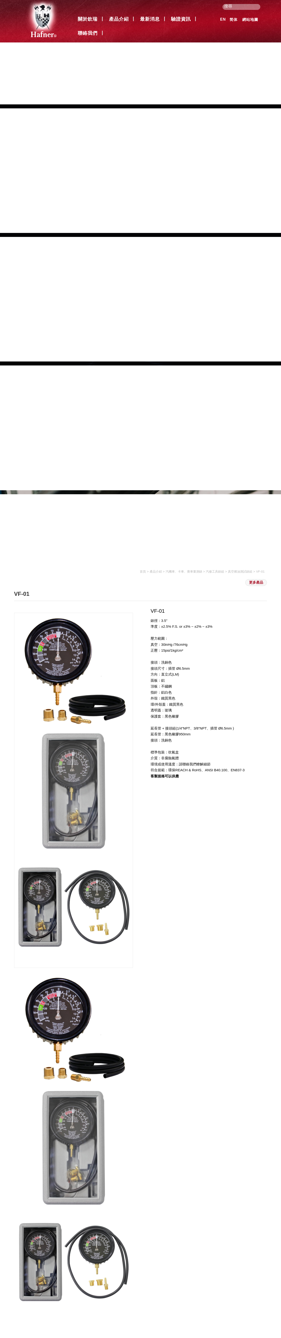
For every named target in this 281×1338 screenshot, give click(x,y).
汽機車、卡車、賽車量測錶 (184, 571)
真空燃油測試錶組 (240, 571)
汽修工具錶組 (215, 571)
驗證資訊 (181, 19)
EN (223, 19)
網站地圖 (250, 20)
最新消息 (150, 19)
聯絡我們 (88, 33)
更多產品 (256, 582)
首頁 (143, 571)
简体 (234, 20)
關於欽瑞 (88, 19)
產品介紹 (119, 19)
